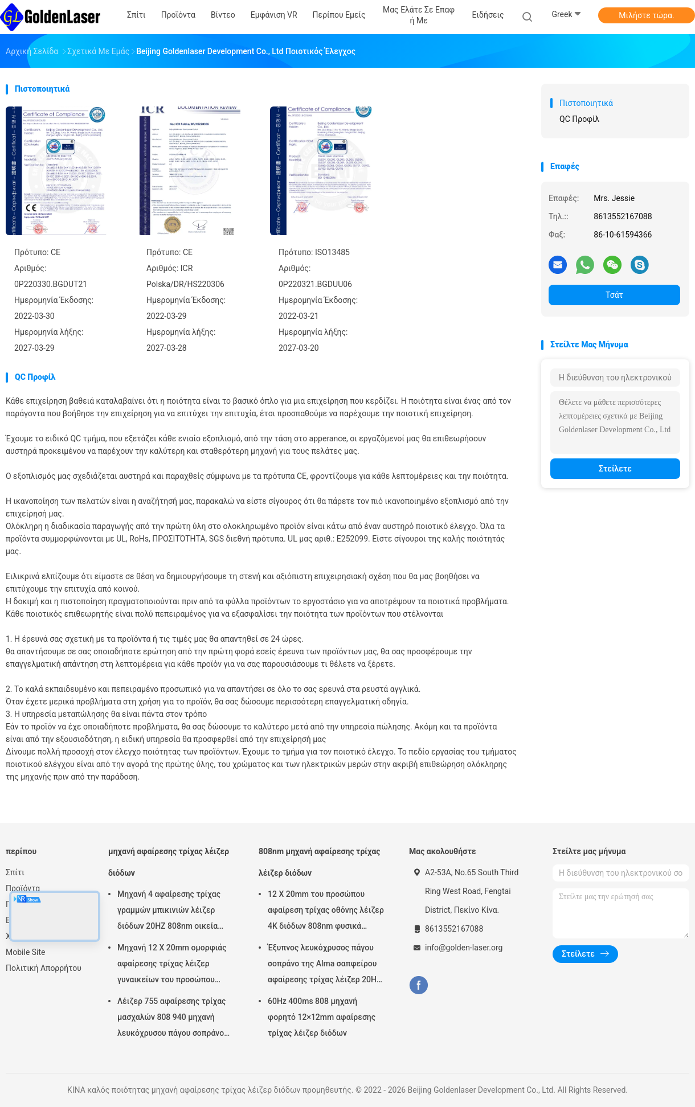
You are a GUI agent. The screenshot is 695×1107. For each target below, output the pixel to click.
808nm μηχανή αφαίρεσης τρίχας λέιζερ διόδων (320, 862)
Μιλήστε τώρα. (646, 15)
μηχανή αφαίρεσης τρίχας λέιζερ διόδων (168, 862)
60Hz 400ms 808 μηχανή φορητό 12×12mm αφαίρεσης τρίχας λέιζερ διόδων (321, 1017)
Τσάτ (614, 295)
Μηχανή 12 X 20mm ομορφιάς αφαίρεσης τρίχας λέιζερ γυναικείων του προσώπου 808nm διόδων (172, 965)
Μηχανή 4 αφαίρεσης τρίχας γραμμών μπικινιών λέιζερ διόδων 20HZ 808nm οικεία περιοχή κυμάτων (168, 911)
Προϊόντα (23, 888)
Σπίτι (15, 872)
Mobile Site (26, 952)
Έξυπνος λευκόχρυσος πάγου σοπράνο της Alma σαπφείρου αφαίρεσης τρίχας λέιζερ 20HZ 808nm (324, 965)
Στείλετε (615, 468)
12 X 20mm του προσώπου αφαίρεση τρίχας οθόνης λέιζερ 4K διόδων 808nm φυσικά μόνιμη (326, 911)
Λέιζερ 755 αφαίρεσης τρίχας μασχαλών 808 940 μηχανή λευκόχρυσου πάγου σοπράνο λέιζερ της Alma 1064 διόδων (171, 1019)
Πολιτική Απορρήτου (43, 968)
